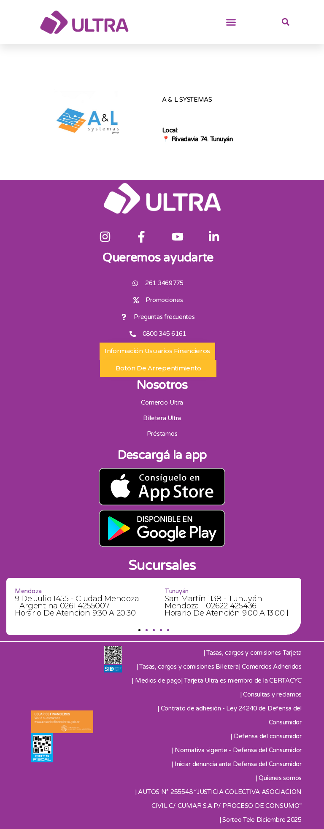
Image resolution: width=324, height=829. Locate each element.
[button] (231, 22)
